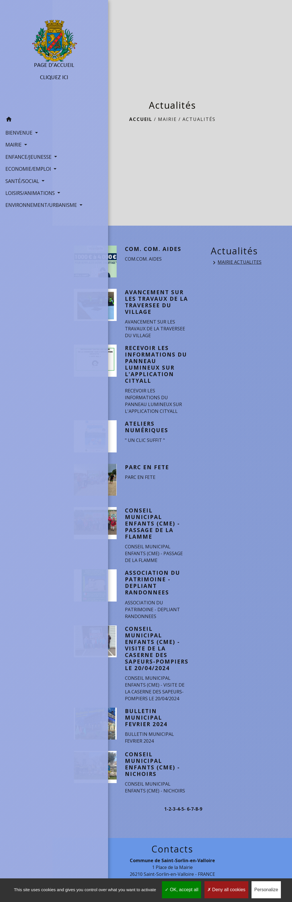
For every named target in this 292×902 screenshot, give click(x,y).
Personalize (266, 889)
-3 (173, 815)
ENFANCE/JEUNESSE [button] (26, 143)
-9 (200, 815)
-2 (169, 815)
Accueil (140, 119)
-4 (177, 815)
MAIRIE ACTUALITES (236, 262)
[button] (26, 106)
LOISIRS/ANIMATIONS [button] (26, 194)
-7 (191, 815)
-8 (196, 815)
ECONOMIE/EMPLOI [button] (26, 162)
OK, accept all (181, 889)
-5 (182, 815)
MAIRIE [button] (13, 130)
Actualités (199, 119)
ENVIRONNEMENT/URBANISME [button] (26, 213)
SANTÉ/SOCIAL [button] (21, 182)
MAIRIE (167, 119)
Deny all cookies (226, 889)
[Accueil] (26, 50)
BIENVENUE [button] (18, 119)
